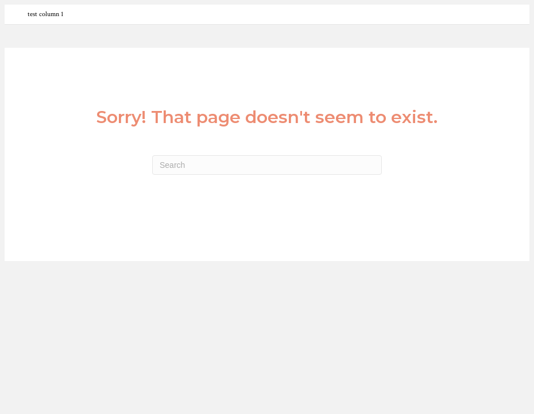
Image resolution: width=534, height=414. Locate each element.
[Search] (267, 165)
